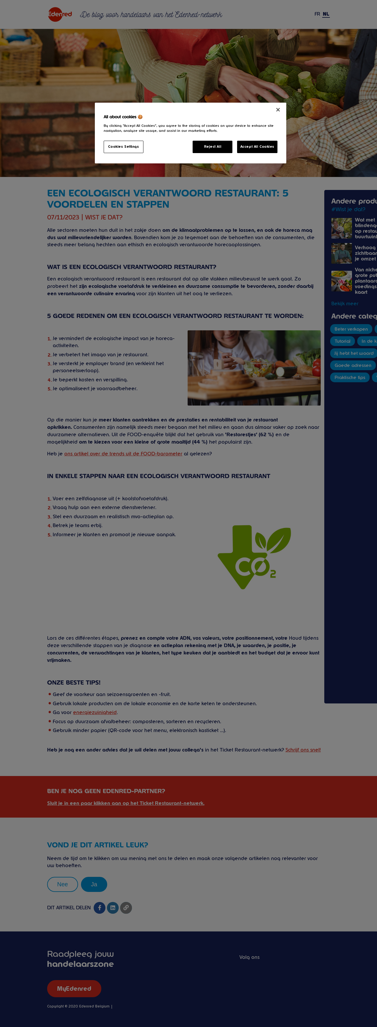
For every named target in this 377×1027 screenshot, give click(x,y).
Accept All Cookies (257, 146)
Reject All (212, 146)
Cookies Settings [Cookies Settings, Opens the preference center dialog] (123, 146)
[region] (190, 133)
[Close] (278, 109)
